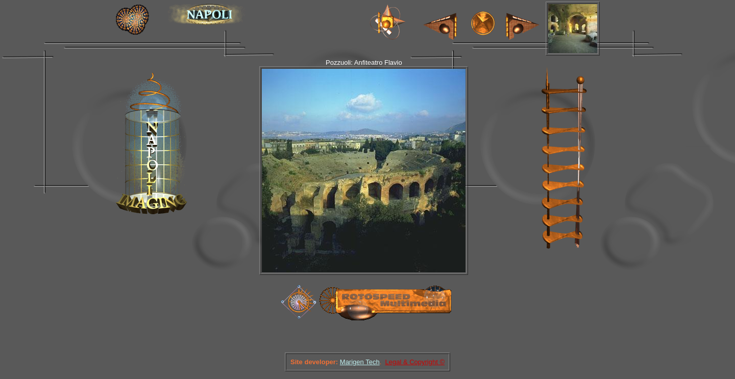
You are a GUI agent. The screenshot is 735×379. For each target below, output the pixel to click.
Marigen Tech (360, 362)
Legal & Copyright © (415, 362)
